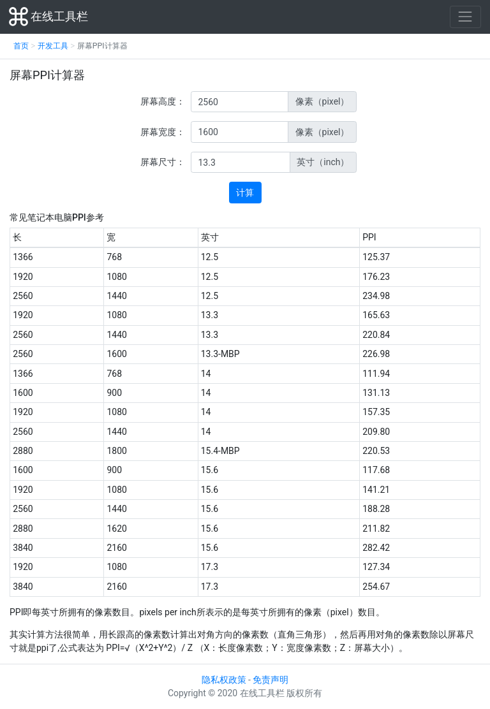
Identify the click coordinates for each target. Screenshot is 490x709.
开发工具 (53, 45)
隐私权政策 (224, 680)
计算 (245, 192)
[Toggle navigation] (465, 17)
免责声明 (270, 680)
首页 (21, 45)
